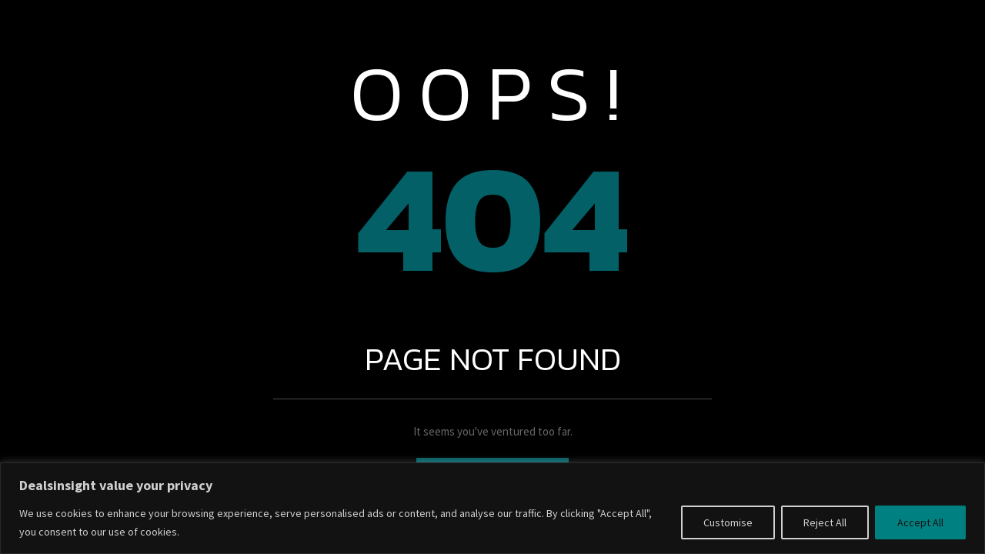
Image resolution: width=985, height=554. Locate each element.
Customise (728, 522)
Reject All (824, 522)
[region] (492, 508)
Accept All (920, 522)
